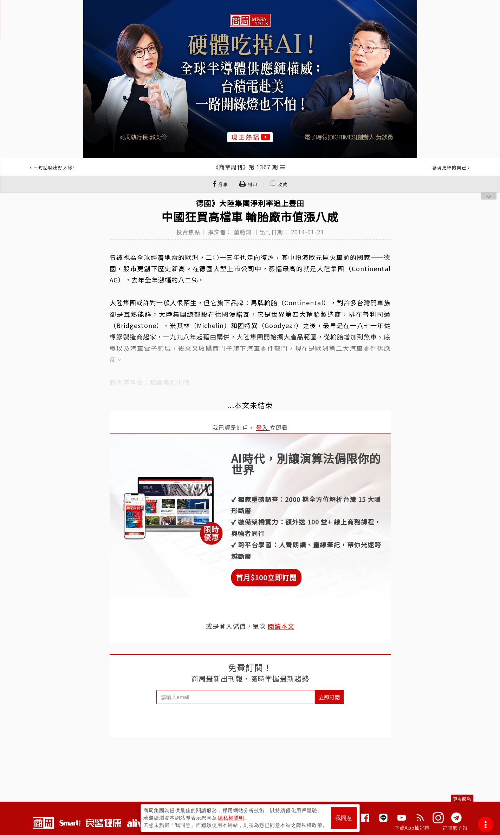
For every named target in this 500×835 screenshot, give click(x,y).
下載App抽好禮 (412, 827)
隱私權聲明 (231, 818)
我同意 (343, 818)
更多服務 (462, 799)
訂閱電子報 (454, 827)
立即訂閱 (329, 697)
